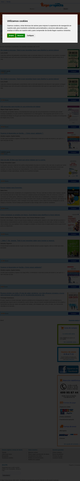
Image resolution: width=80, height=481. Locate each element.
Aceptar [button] (11, 35)
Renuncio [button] (20, 35)
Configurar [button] (30, 35)
